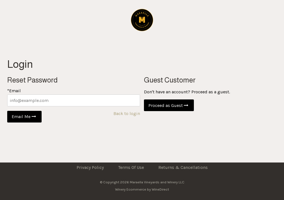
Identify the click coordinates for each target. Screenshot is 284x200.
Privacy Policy (90, 167)
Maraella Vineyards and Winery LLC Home (142, 20)
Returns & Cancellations (183, 167)
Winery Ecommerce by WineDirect (142, 189)
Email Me (24, 116)
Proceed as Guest (168, 105)
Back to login (126, 113)
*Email (14, 90)
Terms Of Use (131, 167)
